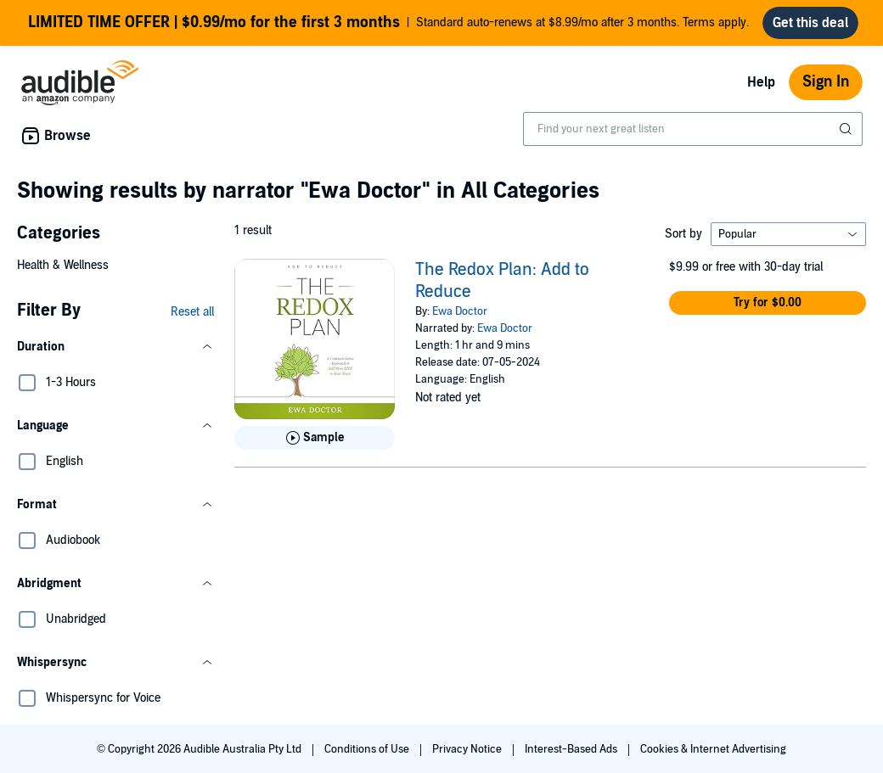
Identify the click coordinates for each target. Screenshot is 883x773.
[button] (115, 347)
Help (761, 82)
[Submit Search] (847, 129)
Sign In (825, 82)
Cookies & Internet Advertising (713, 749)
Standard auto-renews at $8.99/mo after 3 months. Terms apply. (388, 23)
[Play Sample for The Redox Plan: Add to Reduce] (314, 438)
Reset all (192, 312)
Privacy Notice (468, 749)
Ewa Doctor (459, 311)
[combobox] (693, 129)
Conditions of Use (368, 749)
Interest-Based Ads (572, 749)
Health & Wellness (63, 265)
